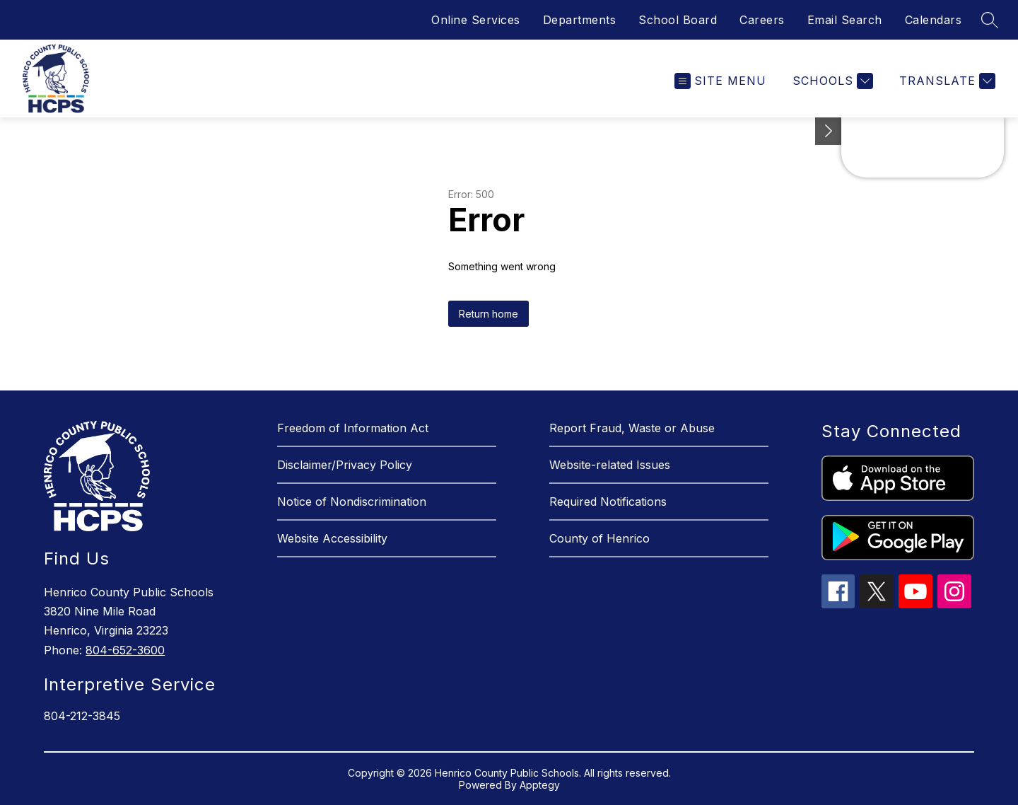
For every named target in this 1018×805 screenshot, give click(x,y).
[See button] (828, 131)
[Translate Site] (945, 81)
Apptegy (540, 785)
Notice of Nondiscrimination (351, 501)
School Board (677, 20)
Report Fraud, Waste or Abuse (632, 428)
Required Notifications (608, 501)
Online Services (475, 20)
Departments (579, 20)
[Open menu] (720, 81)
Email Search (844, 20)
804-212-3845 (82, 716)
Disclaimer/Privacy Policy (344, 465)
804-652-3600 (125, 650)
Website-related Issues (609, 465)
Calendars (933, 20)
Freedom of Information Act (352, 428)
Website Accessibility (332, 538)
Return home (488, 314)
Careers (762, 20)
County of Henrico (599, 538)
